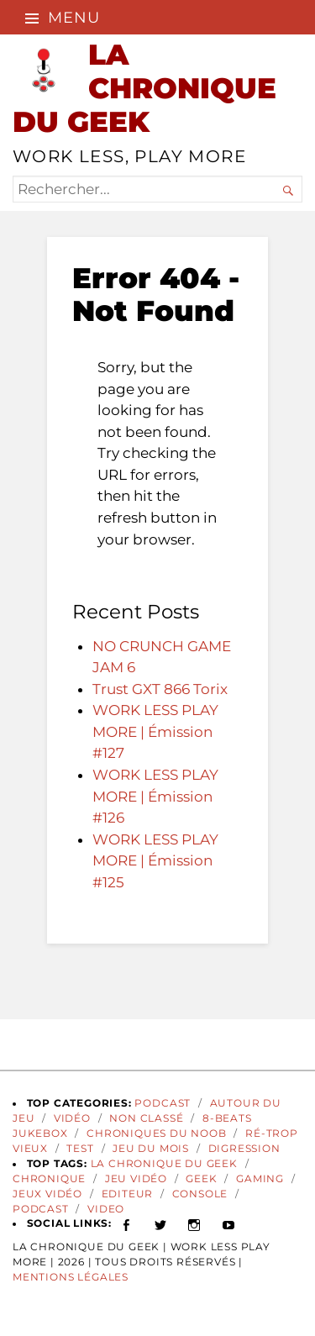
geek (201, 1179)
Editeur (128, 1194)
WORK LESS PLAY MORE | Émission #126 (155, 796)
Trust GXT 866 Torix (160, 689)
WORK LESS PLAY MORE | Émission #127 (155, 731)
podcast (41, 1209)
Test (79, 1149)
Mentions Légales (71, 1277)
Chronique (49, 1179)
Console (200, 1194)
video (105, 1209)
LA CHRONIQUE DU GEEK (144, 88)
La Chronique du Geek (164, 1164)
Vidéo (72, 1118)
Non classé (146, 1118)
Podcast (162, 1103)
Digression (244, 1149)
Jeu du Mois (151, 1149)
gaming (260, 1179)
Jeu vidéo (136, 1179)
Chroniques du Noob (157, 1133)
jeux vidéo (47, 1194)
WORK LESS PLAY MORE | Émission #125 (155, 861)
